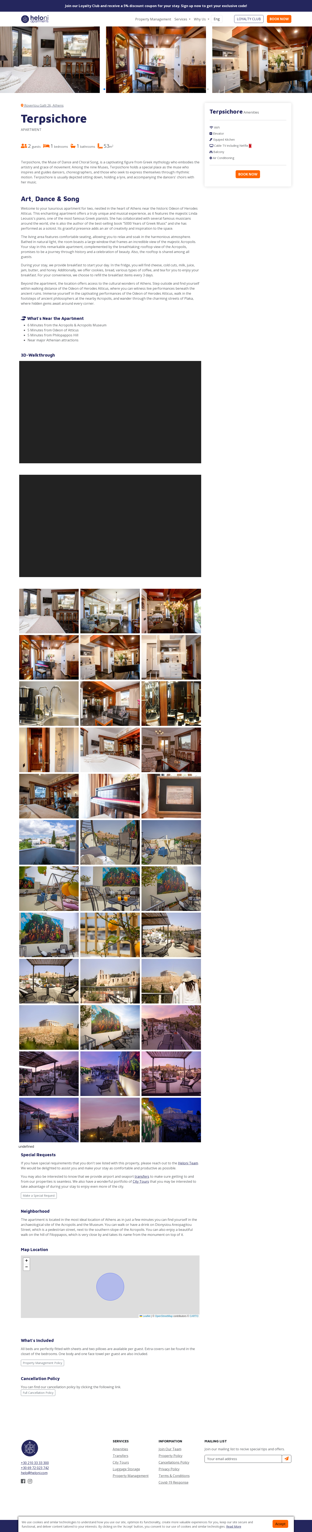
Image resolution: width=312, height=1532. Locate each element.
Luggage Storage (126, 1469)
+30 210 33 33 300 (35, 1463)
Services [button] (181, 19)
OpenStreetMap (164, 1316)
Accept (280, 1524)
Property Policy (170, 1455)
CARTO (194, 1316)
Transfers (120, 1455)
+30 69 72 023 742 (35, 1468)
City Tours (141, 1181)
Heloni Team (188, 1163)
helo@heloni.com (34, 1473)
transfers (142, 1176)
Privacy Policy (169, 1469)
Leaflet (145, 1316)
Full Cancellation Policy (38, 1393)
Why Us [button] (200, 19)
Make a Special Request (39, 1196)
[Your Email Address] (243, 1459)
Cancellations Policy (174, 1462)
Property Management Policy (42, 1363)
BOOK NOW (279, 19)
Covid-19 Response (173, 1482)
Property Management (153, 19)
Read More (233, 1526)
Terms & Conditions (174, 1475)
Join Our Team (170, 1449)
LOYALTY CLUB (249, 19)
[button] (104, 89)
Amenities (120, 1449)
